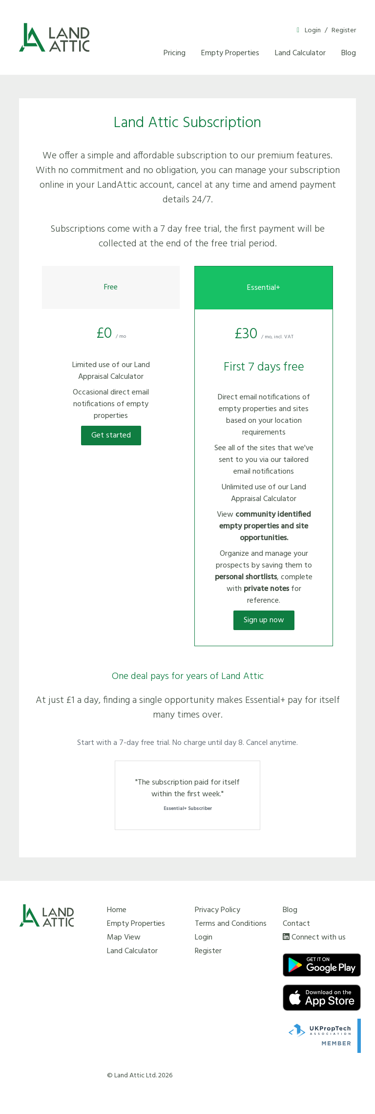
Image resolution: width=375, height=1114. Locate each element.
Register (344, 30)
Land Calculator (300, 53)
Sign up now (264, 620)
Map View (124, 937)
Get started (111, 435)
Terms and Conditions (231, 923)
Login (313, 30)
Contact (296, 923)
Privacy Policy (217, 910)
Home (116, 910)
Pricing (175, 53)
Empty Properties (230, 53)
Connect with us (319, 937)
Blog (348, 53)
